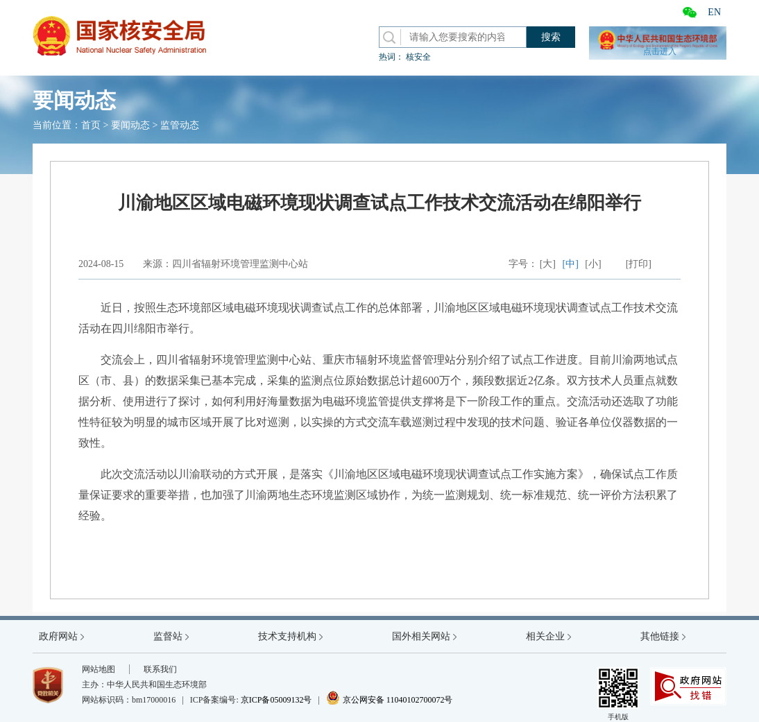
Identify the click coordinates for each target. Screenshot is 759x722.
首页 (91, 125)
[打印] (638, 264)
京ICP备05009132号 (276, 700)
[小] (593, 264)
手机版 (618, 694)
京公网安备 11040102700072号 (389, 700)
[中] (571, 264)
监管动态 (179, 125)
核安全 (418, 57)
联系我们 (160, 669)
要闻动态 (130, 125)
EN (714, 12)
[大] (548, 264)
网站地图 (98, 669)
